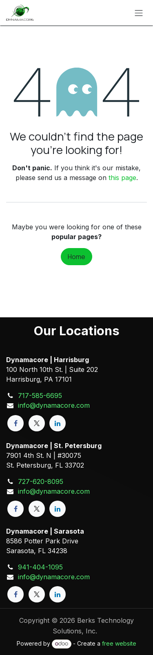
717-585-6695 (40, 395)
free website (119, 643)
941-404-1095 (40, 567)
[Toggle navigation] (139, 12)
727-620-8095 (40, 481)
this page (122, 178)
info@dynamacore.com (54, 405)
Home (76, 256)
